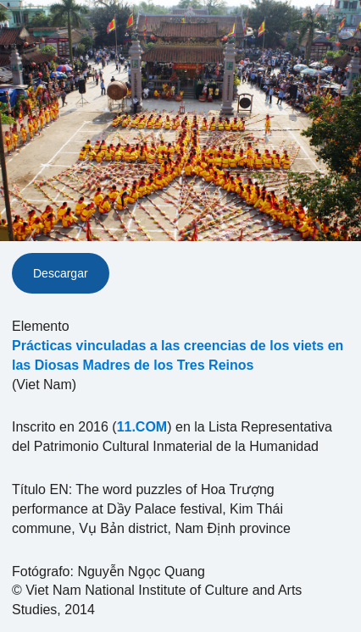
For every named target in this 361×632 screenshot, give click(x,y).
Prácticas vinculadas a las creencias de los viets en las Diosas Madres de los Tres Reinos (177, 355)
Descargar (60, 273)
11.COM (142, 427)
